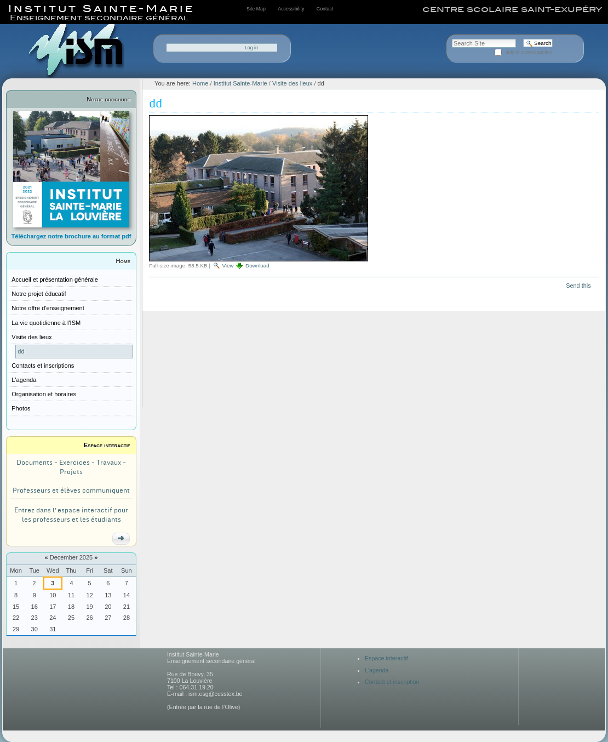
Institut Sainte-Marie (240, 83)
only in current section (529, 52)
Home (123, 261)
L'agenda (377, 670)
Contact (325, 9)
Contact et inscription (392, 681)
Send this (578, 285)
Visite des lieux (292, 83)
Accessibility (291, 9)
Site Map (256, 9)
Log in (251, 47)
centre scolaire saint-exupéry (512, 9)
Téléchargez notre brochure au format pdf (71, 236)
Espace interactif (107, 445)
